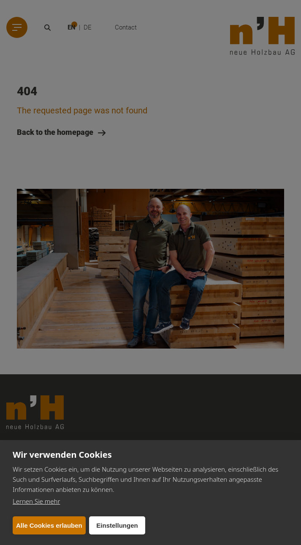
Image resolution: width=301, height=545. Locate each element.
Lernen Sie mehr (36, 501)
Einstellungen (117, 525)
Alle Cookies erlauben (49, 525)
